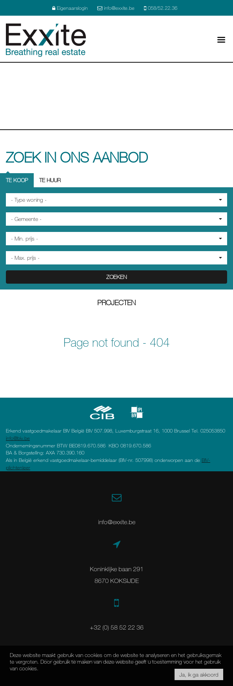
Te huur (50, 180)
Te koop (17, 180)
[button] (116, 199)
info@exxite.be (116, 521)
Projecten (116, 302)
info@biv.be (18, 438)
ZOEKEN (116, 276)
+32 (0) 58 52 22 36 (117, 627)
